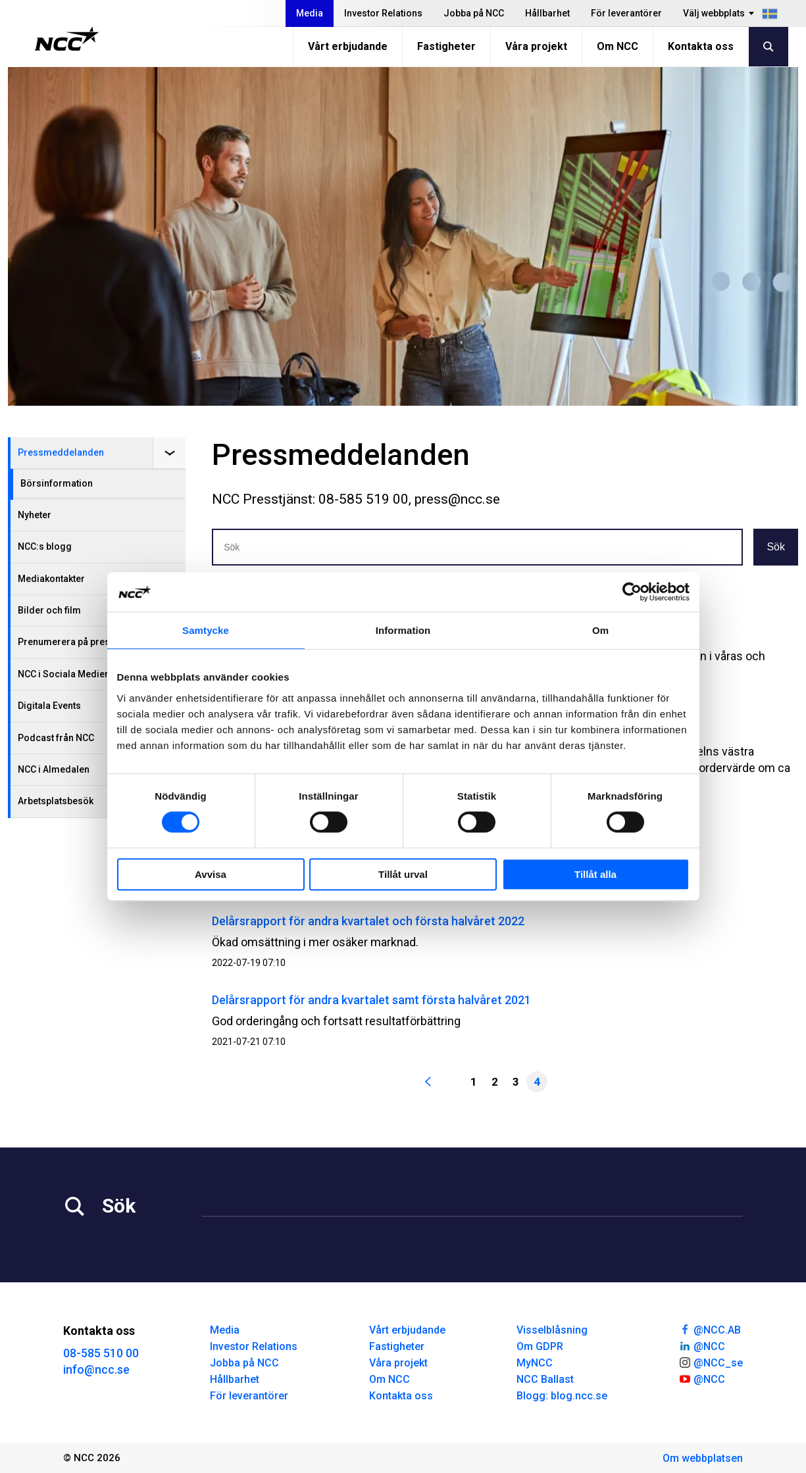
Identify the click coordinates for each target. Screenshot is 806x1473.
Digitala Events (49, 705)
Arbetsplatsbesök (55, 801)
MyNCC (534, 1363)
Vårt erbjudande (348, 46)
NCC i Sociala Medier (63, 674)
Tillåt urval (403, 874)
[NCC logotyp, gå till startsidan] (66, 39)
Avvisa (210, 874)
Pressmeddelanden (61, 452)
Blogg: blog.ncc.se (561, 1395)
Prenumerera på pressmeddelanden (97, 642)
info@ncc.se (96, 1369)
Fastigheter (446, 46)
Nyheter (34, 515)
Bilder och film (49, 610)
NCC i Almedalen (53, 769)
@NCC (701, 1345)
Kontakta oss (701, 46)
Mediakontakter (51, 578)
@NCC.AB (709, 1329)
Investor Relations (383, 13)
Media (309, 13)
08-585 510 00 (101, 1353)
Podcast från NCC (56, 738)
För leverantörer (626, 13)
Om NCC (617, 46)
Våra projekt (536, 46)
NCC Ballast (545, 1379)
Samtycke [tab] (205, 630)
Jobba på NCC (473, 13)
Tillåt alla (595, 874)
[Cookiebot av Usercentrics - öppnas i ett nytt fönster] (632, 592)
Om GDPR (539, 1346)
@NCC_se (710, 1362)
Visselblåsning (552, 1330)
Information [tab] (403, 630)
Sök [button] (776, 546)
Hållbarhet (547, 13)
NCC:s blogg (45, 546)
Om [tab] (600, 630)
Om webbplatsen (703, 1458)
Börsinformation (56, 483)
